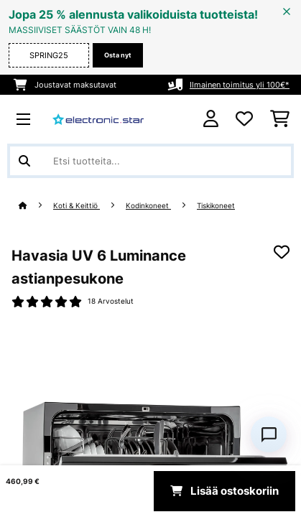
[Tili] (210, 118)
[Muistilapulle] (282, 252)
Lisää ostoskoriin (224, 491)
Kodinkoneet (148, 205)
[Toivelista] (244, 119)
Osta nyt (117, 55)
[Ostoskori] (280, 119)
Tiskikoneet (216, 205)
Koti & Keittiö (76, 205)
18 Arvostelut (111, 301)
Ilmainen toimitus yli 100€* (240, 85)
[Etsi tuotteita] (150, 161)
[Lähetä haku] (24, 160)
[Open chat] (269, 434)
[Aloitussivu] (36, 205)
